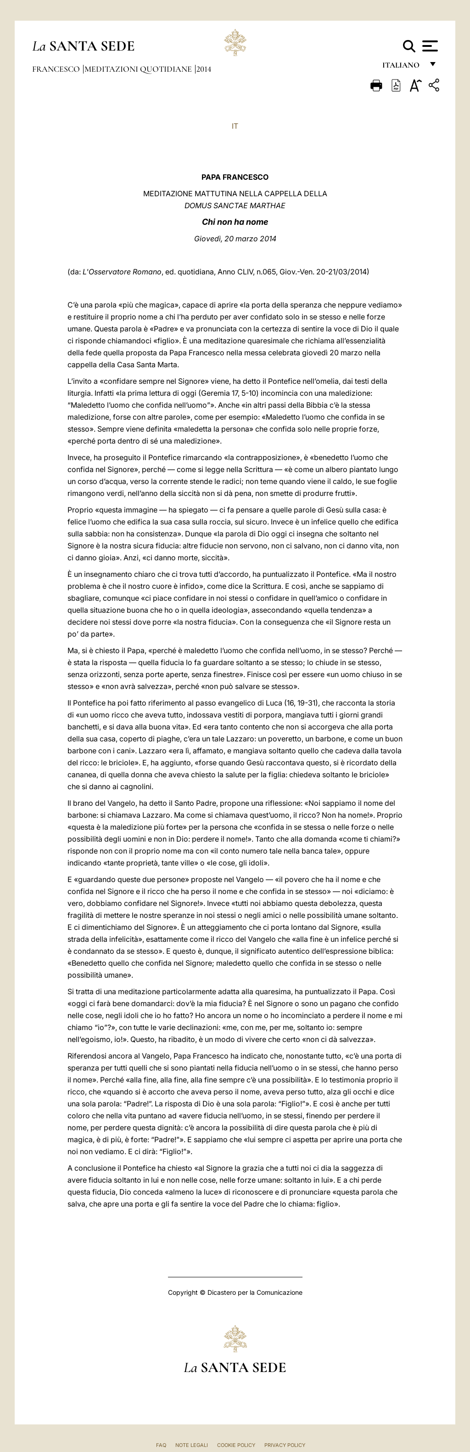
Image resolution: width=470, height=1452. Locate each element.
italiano (402, 68)
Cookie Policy (236, 1445)
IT (235, 126)
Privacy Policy (284, 1445)
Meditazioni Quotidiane (139, 69)
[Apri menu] (429, 46)
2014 (203, 69)
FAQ (161, 1445)
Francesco (57, 69)
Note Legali (191, 1445)
